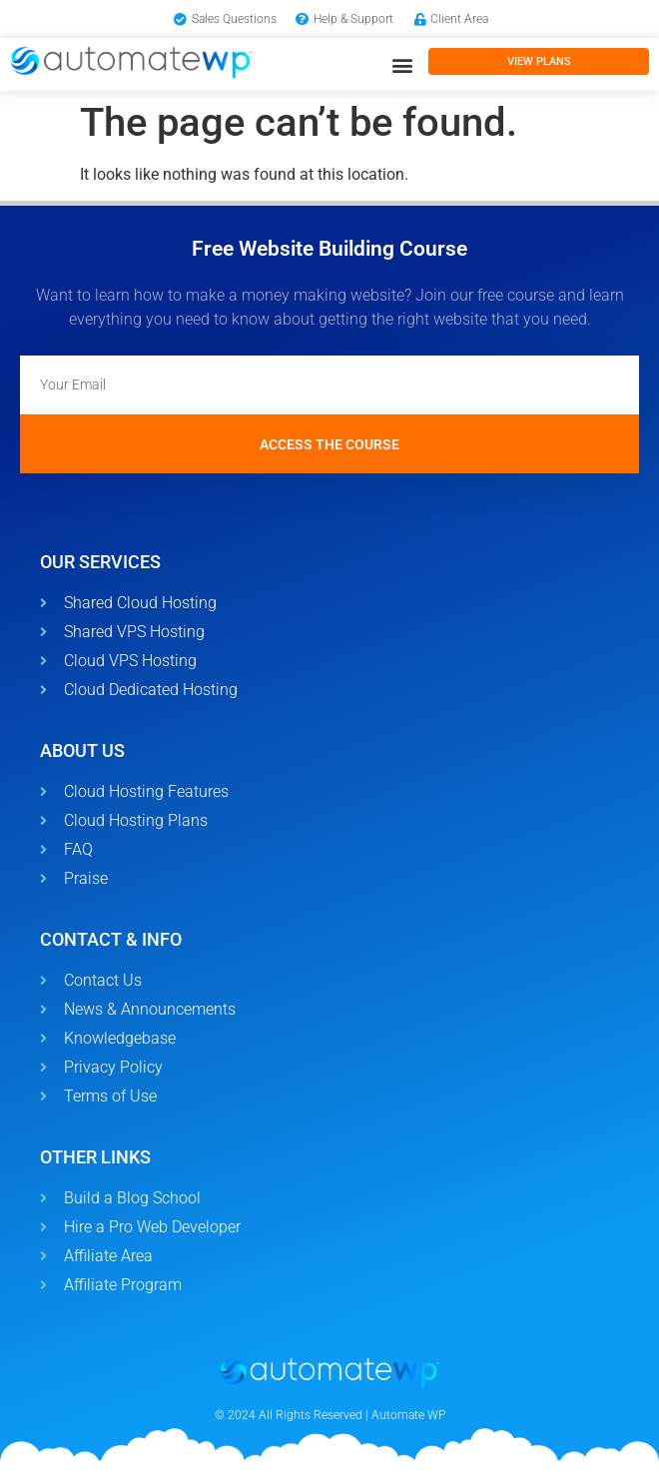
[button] (401, 64)
